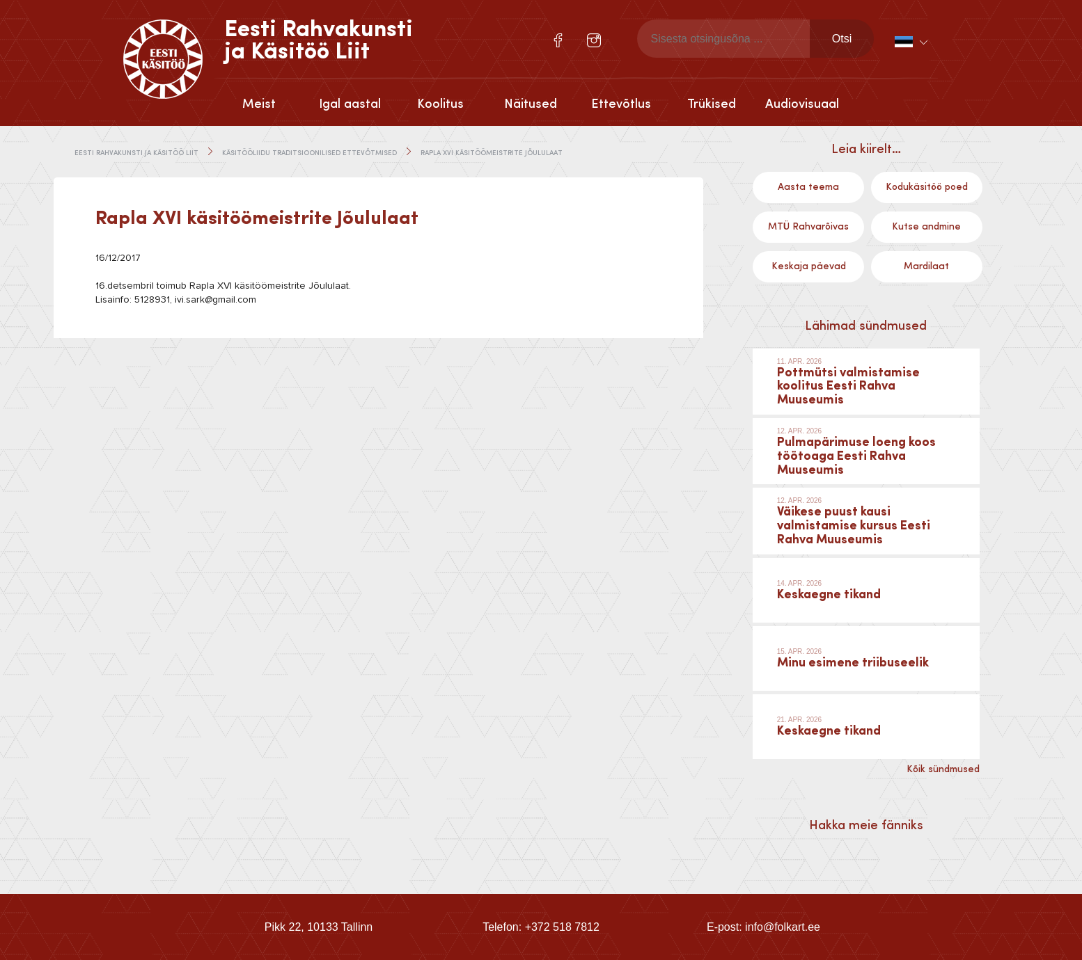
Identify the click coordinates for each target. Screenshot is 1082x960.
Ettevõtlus (621, 104)
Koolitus (440, 104)
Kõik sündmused (943, 769)
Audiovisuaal (802, 104)
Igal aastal (350, 104)
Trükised (711, 104)
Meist (259, 104)
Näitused (530, 104)
